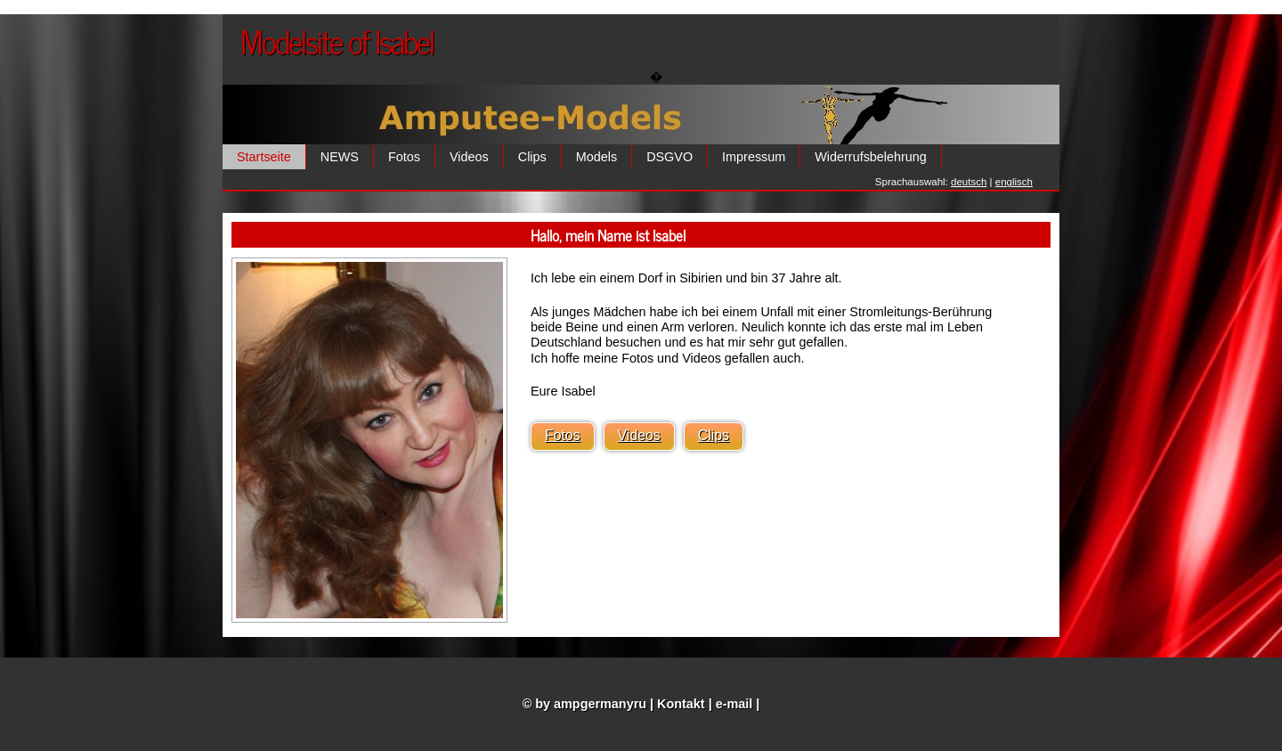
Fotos (404, 157)
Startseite (264, 157)
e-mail (734, 704)
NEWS (339, 157)
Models (596, 157)
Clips (532, 157)
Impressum (753, 157)
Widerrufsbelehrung (871, 157)
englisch (1014, 181)
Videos (469, 157)
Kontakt (681, 704)
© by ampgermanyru (584, 704)
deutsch (968, 181)
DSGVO (669, 157)
